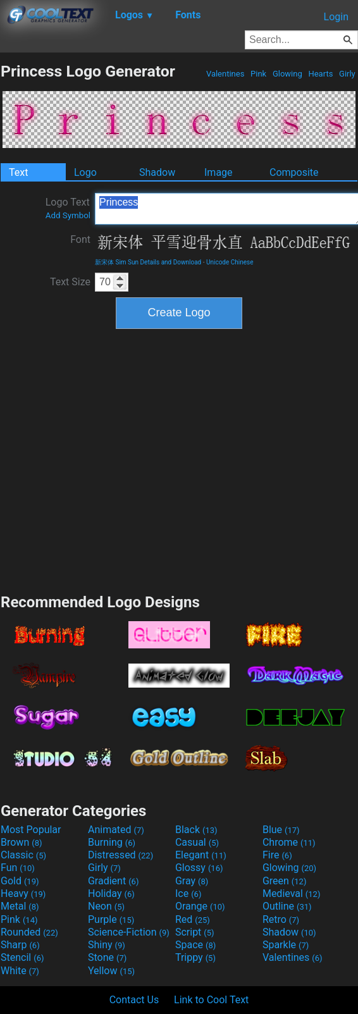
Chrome (289, 842)
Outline (287, 906)
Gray (191, 881)
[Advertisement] (120, 459)
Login (336, 17)
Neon (106, 906)
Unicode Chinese (230, 262)
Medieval (291, 893)
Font (80, 239)
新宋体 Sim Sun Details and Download (148, 262)
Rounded (29, 932)
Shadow (157, 172)
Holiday (111, 893)
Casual (197, 842)
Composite (294, 172)
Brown (21, 842)
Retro (280, 919)
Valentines (225, 73)
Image (218, 172)
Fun (18, 868)
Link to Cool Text (211, 1000)
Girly (347, 73)
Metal (20, 906)
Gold (20, 881)
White (20, 971)
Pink (259, 73)
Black (196, 830)
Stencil (22, 957)
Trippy (195, 957)
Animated (116, 830)
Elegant (200, 855)
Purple (111, 919)
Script (194, 932)
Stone (107, 957)
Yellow (111, 971)
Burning (111, 842)
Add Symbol (68, 215)
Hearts (320, 73)
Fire (277, 855)
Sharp (20, 945)
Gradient (113, 881)
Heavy (23, 893)
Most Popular (31, 830)
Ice (188, 893)
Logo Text (68, 208)
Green (284, 881)
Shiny (106, 945)
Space (195, 945)
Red (192, 919)
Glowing (287, 73)
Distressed (120, 855)
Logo (85, 172)
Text (18, 172)
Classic (23, 855)
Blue (281, 830)
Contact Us (134, 1000)
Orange (200, 906)
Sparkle (285, 945)
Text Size (70, 282)
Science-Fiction (129, 932)
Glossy (199, 868)
